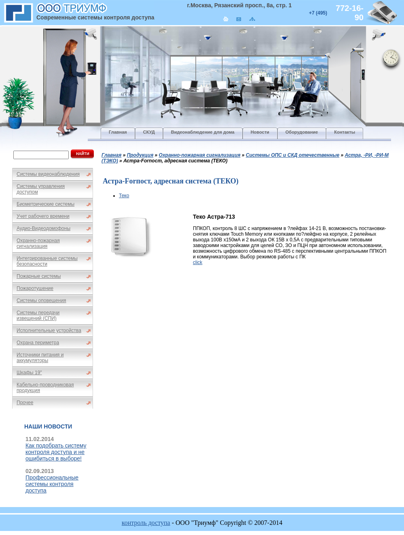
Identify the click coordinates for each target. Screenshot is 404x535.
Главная (111, 155)
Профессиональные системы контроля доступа (51, 484)
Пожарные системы (39, 276)
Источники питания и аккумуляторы (40, 357)
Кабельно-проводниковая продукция (45, 387)
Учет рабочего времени (43, 216)
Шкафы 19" (29, 372)
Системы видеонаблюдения (48, 174)
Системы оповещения (41, 300)
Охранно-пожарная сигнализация (38, 243)
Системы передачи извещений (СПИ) (38, 315)
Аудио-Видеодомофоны (43, 228)
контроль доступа (146, 522)
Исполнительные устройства (49, 330)
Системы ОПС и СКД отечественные (292, 155)
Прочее (25, 402)
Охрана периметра (38, 342)
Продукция (140, 155)
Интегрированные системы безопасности (47, 261)
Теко (124, 195)
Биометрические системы (45, 204)
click (197, 262)
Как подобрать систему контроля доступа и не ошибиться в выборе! (56, 452)
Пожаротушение (35, 288)
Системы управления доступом (41, 189)
